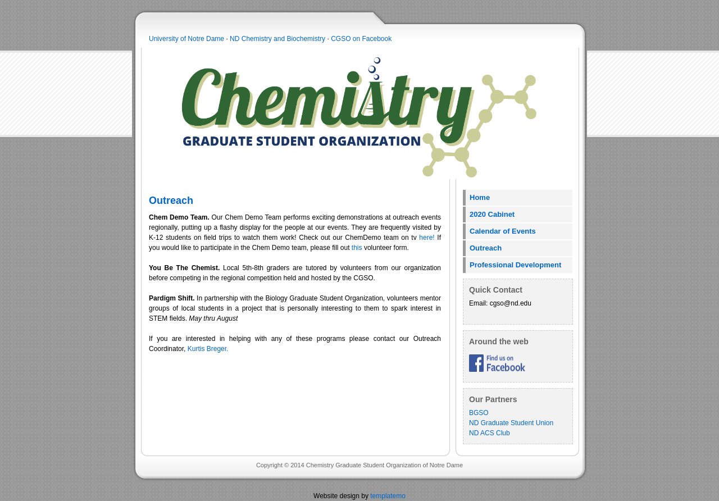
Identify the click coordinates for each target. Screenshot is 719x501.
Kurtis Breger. (208, 349)
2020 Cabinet (492, 214)
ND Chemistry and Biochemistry (277, 39)
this (357, 248)
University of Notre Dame (186, 39)
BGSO (479, 413)
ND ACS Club (489, 433)
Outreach (486, 248)
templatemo (388, 496)
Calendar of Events (503, 231)
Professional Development (515, 265)
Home (480, 197)
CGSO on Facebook (361, 39)
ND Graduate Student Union (511, 423)
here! (426, 238)
